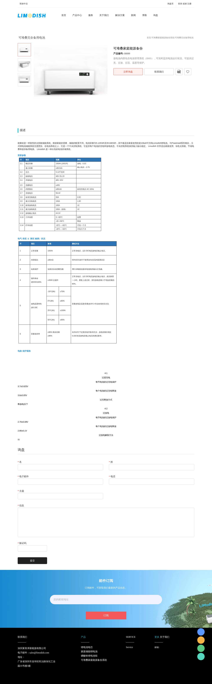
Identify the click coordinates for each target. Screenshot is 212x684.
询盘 (155, 15)
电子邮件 (23, 476)
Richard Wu (201, 632)
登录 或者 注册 (184, 4)
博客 (144, 15)
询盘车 (170, 4)
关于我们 (104, 15)
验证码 (22, 543)
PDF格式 (179, 71)
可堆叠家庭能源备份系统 (163, 38)
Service (129, 647)
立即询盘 (128, 71)
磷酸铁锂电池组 (89, 655)
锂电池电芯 (87, 647)
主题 (21, 491)
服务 (90, 15)
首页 (63, 15)
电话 (112, 476)
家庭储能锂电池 (89, 651)
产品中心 (77, 15)
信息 (21, 505)
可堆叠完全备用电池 (184, 38)
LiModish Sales (201, 640)
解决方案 (120, 15)
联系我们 (159, 71)
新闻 (133, 15)
